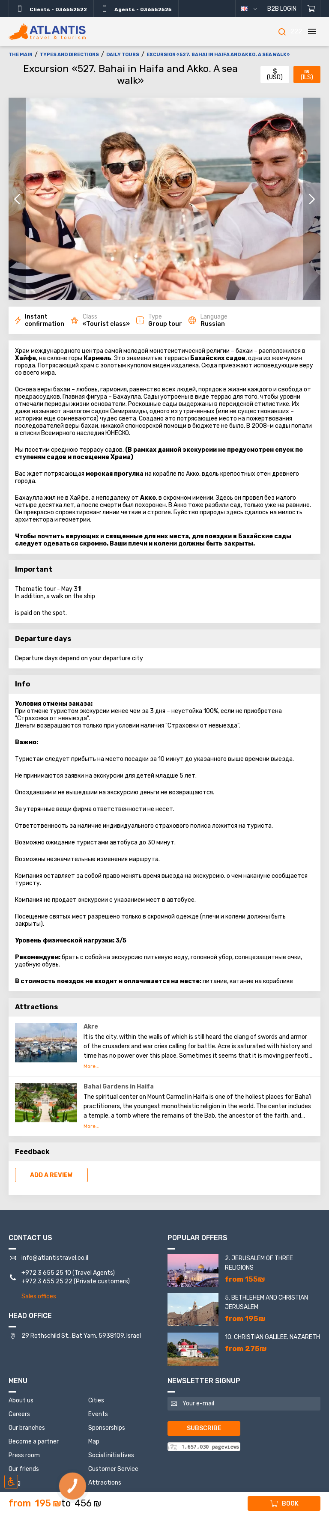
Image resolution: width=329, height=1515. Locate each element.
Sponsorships (106, 1427)
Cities (96, 1400)
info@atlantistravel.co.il (54, 1258)
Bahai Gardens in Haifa (119, 1086)
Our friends (24, 1469)
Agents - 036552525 (136, 8)
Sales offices (38, 1296)
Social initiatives (111, 1455)
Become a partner (34, 1441)
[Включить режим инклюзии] (11, 1481)
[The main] (47, 31)
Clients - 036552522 (51, 8)
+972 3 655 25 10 (46, 1272)
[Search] (281, 32)
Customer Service (113, 1469)
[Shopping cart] (311, 8)
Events (98, 1414)
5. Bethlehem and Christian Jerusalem (266, 1302)
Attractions (104, 1482)
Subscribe (204, 1428)
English (255, 8)
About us (21, 1400)
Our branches (27, 1427)
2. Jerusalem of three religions (259, 1263)
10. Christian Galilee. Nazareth (272, 1337)
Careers (19, 1414)
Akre (91, 1026)
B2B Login (281, 8)
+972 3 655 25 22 (46, 1281)
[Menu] (311, 31)
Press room (24, 1455)
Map (93, 1441)
